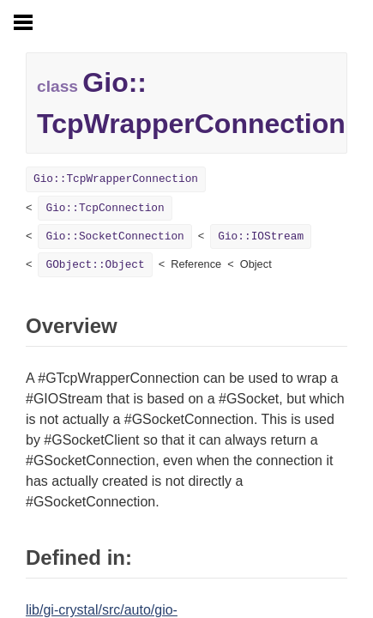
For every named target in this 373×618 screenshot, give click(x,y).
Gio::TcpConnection (104, 208)
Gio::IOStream (261, 236)
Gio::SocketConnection (114, 236)
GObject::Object (94, 264)
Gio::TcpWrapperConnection (115, 179)
